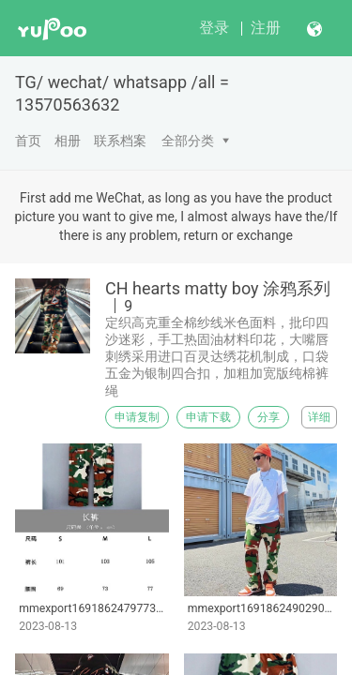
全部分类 (187, 140)
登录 (214, 28)
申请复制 (137, 417)
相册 (67, 140)
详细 (319, 417)
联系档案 (120, 140)
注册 (266, 28)
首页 (28, 140)
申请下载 (208, 417)
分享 (268, 417)
